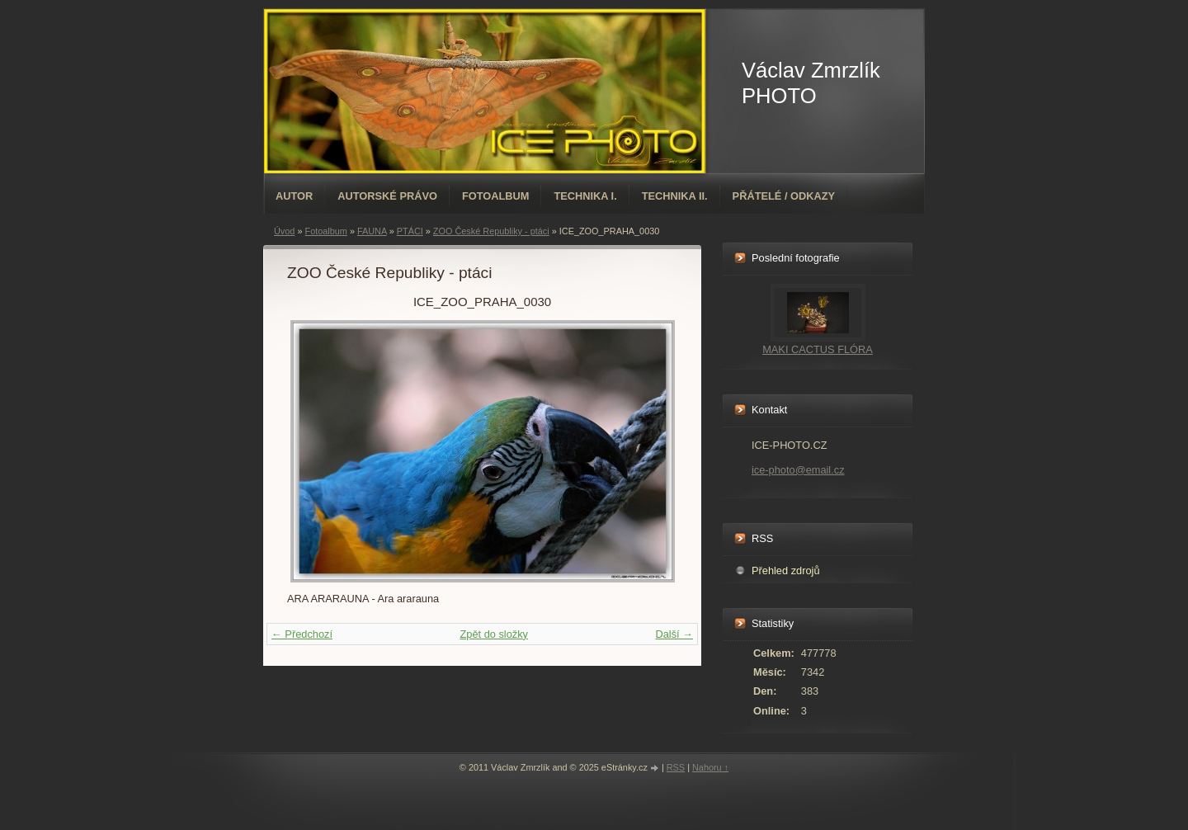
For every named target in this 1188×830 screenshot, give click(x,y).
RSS (676, 767)
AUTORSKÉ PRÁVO (387, 196)
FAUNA (372, 231)
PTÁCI (410, 231)
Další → (674, 634)
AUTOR (294, 196)
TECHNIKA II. (675, 196)
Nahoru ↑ (710, 767)
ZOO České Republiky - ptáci (491, 231)
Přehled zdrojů (786, 570)
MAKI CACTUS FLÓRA (817, 349)
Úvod (284, 231)
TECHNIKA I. (585, 196)
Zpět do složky (494, 634)
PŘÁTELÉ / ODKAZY (784, 196)
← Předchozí (301, 634)
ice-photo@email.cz (798, 470)
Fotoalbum (496, 196)
